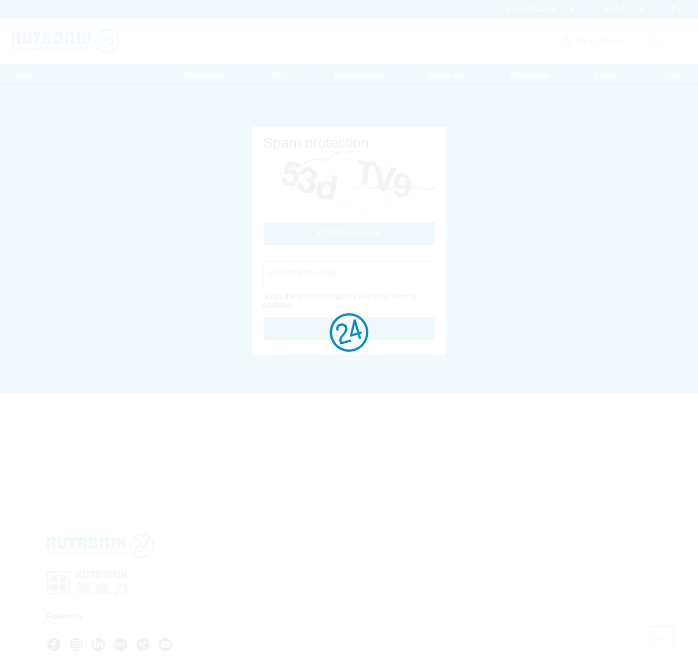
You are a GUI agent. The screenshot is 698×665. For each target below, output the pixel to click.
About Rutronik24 (377, 598)
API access (368, 572)
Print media (530, 75)
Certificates (468, 580)
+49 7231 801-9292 (281, 576)
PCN (281, 75)
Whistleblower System (484, 598)
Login (364, 607)
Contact (607, 75)
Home (24, 75)
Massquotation (358, 75)
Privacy (462, 572)
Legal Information (477, 589)
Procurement (206, 75)
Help (673, 75)
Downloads (447, 75)
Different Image (349, 233)
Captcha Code (288, 256)
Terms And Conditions (484, 563)
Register (368, 617)
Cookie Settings (474, 607)
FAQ (358, 563)
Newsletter (367, 589)
